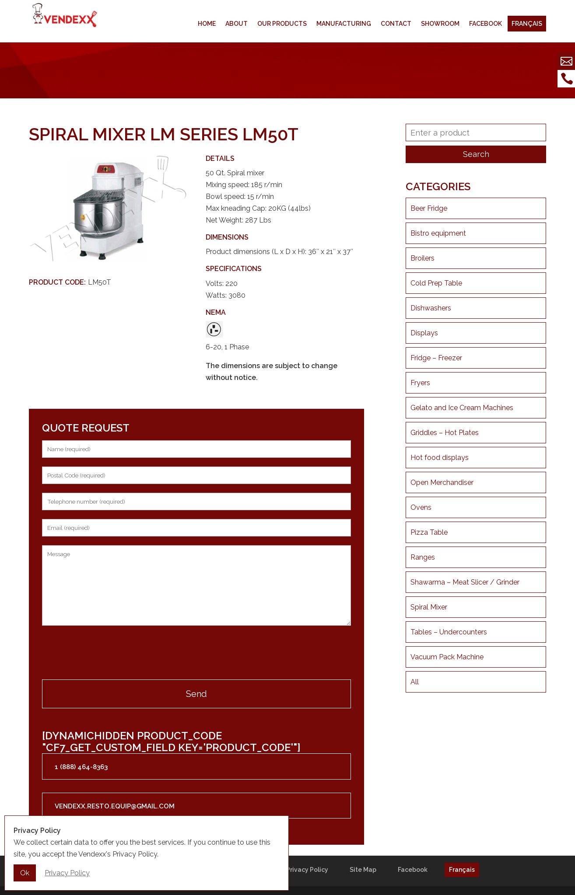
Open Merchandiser (441, 482)
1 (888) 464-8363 (81, 767)
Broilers (422, 258)
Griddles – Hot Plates (444, 432)
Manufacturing (343, 23)
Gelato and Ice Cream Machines (461, 408)
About (236, 23)
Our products (282, 23)
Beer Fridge (428, 208)
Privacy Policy (307, 869)
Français (527, 23)
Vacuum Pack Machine (447, 657)
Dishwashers (430, 308)
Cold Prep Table (436, 283)
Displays (424, 333)
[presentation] (108, 654)
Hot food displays (439, 457)
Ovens (420, 507)
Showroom (440, 23)
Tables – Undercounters (448, 632)
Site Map (363, 869)
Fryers (420, 383)
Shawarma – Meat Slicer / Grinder (464, 582)
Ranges (422, 557)
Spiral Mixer (428, 607)
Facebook (485, 23)
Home (207, 23)
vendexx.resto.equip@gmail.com (115, 806)
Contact (396, 23)
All (414, 682)
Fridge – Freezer (436, 358)
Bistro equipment (438, 233)
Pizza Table (429, 532)
